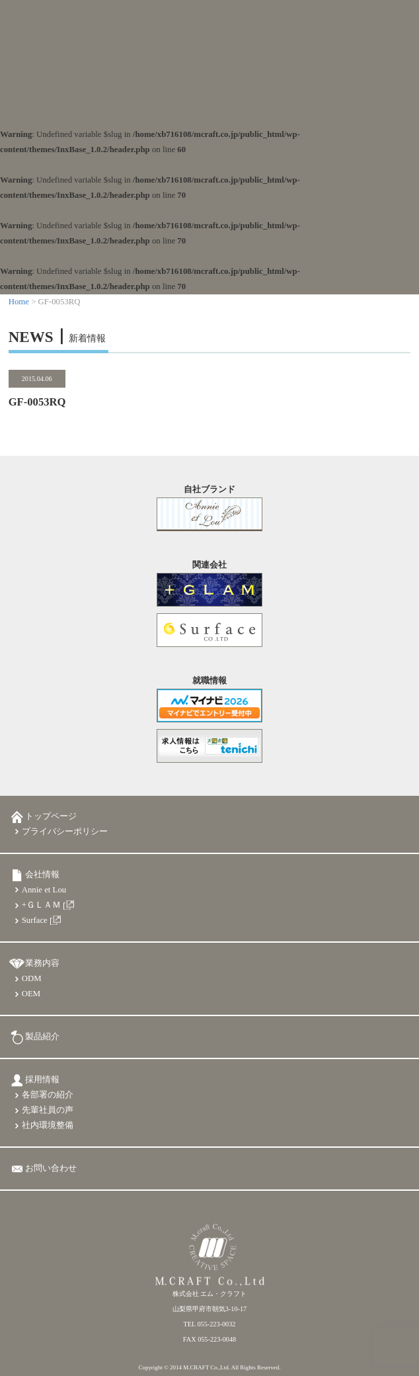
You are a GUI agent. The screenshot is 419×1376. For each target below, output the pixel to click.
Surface (35, 920)
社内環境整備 (47, 1125)
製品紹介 (42, 1036)
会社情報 (42, 874)
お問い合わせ (51, 1168)
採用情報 (42, 1079)
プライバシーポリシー (65, 831)
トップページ (51, 816)
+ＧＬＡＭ (41, 905)
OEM (31, 993)
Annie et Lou (44, 889)
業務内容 (42, 963)
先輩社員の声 (47, 1110)
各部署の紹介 (47, 1094)
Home (19, 301)
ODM (32, 978)
